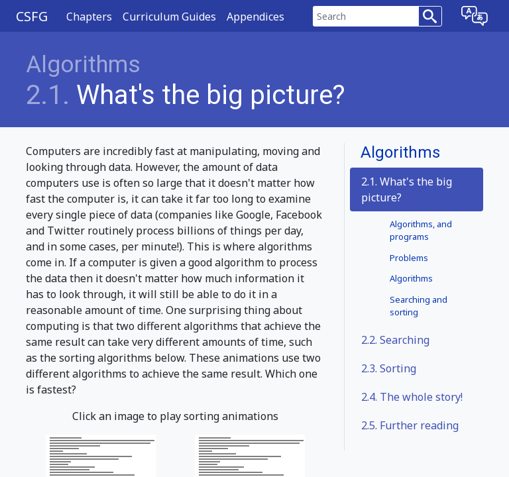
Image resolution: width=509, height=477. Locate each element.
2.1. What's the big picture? (406, 189)
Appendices (255, 16)
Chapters (89, 16)
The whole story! (412, 397)
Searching (395, 340)
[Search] (366, 16)
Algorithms (83, 64)
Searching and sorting (418, 305)
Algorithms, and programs (421, 230)
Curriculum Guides (169, 16)
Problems (409, 258)
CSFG (32, 16)
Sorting (388, 368)
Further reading (410, 425)
